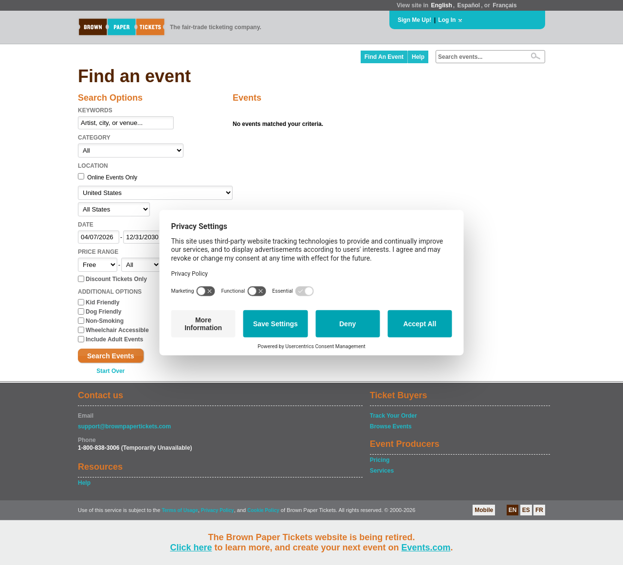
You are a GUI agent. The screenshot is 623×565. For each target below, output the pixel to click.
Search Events (110, 356)
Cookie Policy (263, 510)
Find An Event (384, 56)
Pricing (380, 460)
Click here (191, 547)
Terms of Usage (180, 510)
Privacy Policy (217, 510)
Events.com (426, 547)
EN (513, 510)
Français (504, 5)
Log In (447, 20)
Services (382, 470)
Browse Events (391, 426)
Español (469, 5)
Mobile (484, 510)
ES (526, 510)
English (441, 5)
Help (418, 56)
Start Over (110, 371)
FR (539, 510)
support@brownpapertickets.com (124, 426)
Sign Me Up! (414, 20)
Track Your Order (393, 415)
